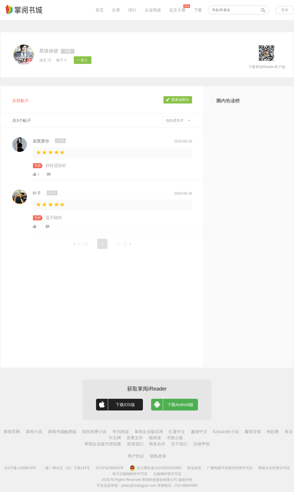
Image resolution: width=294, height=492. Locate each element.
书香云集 (175, 437)
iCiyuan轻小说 (226, 431)
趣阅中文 (199, 431)
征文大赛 (177, 10)
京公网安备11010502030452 (155, 468)
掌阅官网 (12, 431)
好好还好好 (56, 165)
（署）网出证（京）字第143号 (66, 468)
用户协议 (136, 456)
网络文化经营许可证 (274, 468)
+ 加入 (83, 60)
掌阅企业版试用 (148, 431)
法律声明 (201, 444)
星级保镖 (48, 50)
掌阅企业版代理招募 (102, 444)
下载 (198, 10)
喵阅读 (155, 437)
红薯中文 (177, 431)
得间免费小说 (94, 431)
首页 (99, 10)
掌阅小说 (34, 431)
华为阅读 (120, 431)
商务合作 (157, 444)
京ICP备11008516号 (20, 468)
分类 (116, 10)
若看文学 (135, 437)
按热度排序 (178, 120)
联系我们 (135, 444)
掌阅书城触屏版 (62, 431)
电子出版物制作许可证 (130, 474)
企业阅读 (153, 10)
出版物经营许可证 (167, 474)
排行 (132, 10)
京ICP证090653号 (109, 468)
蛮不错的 (54, 217)
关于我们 (179, 444)
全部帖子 (20, 100)
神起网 (272, 431)
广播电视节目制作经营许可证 (230, 468)
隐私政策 (158, 456)
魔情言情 (253, 431)
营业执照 (194, 468)
